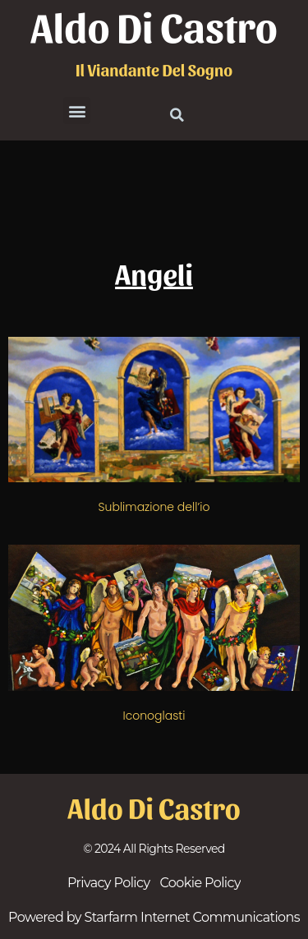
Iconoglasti (153, 715)
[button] (76, 110)
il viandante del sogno (154, 70)
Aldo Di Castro (154, 25)
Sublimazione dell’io (154, 507)
